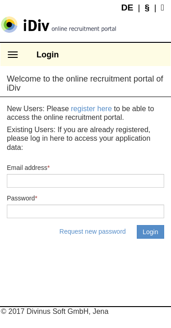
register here (91, 109)
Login (47, 54)
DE (127, 7)
